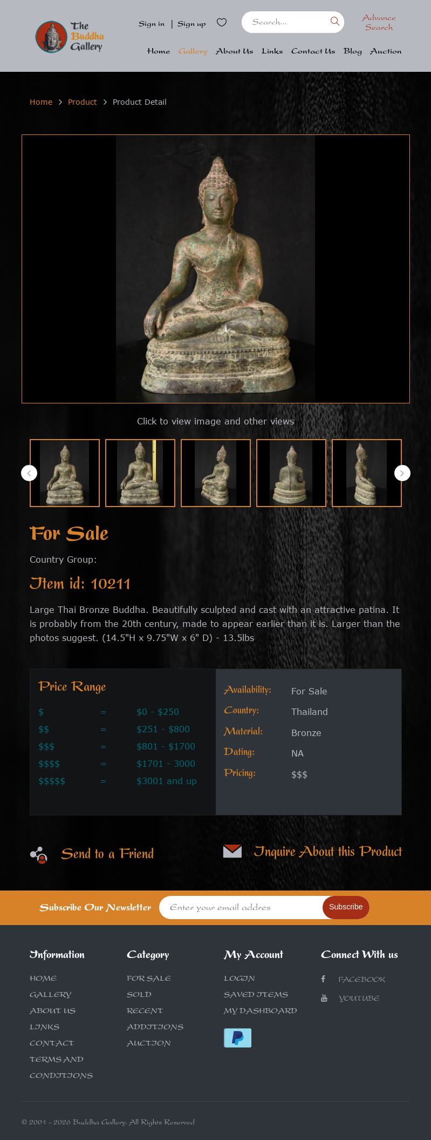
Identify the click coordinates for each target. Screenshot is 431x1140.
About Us (235, 52)
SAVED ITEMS (256, 996)
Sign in (152, 25)
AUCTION (149, 1044)
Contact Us (313, 52)
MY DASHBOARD (260, 1012)
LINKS (44, 1028)
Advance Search (379, 24)
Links (272, 52)
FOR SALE (149, 979)
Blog (353, 52)
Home (158, 52)
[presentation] (29, 473)
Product (82, 101)
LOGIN (239, 979)
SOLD (139, 996)
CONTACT (52, 1044)
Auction (386, 52)
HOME (43, 979)
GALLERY (50, 996)
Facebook (353, 979)
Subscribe (345, 906)
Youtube (350, 998)
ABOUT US (53, 1012)
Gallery (193, 52)
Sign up (191, 25)
